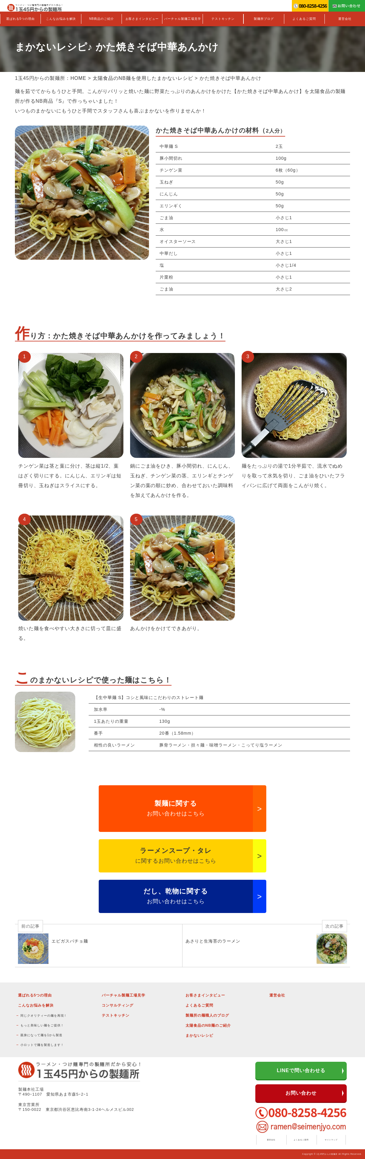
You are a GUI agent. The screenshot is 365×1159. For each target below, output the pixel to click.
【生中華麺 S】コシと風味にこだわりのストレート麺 (149, 697)
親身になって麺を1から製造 (41, 1035)
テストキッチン (223, 18)
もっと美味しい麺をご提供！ (42, 1025)
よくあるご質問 (304, 18)
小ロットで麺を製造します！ (42, 1045)
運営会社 (345, 18)
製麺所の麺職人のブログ (207, 1015)
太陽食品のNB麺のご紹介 (208, 1025)
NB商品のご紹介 (101, 18)
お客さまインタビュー (142, 18)
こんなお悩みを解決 (61, 18)
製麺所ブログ (264, 18)
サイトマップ (331, 1140)
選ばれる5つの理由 (20, 18)
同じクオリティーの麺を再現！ (43, 1015)
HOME (78, 78)
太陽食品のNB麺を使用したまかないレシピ (143, 78)
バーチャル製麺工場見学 (182, 18)
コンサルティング (117, 1005)
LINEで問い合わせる (301, 1070)
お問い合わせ (301, 1093)
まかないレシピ (199, 1035)
